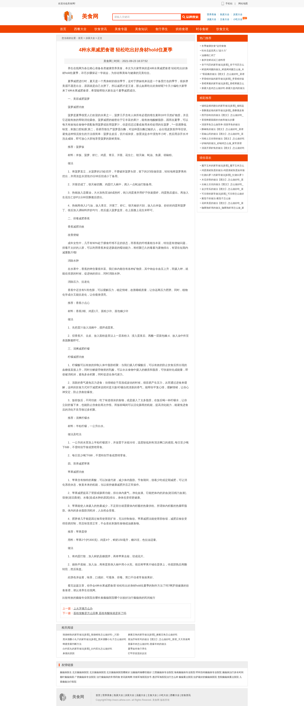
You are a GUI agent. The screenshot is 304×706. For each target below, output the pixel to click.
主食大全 (224, 19)
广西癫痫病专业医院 (85, 677)
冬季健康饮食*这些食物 (214, 46)
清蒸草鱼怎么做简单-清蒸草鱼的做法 (221, 124)
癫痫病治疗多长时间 (232, 672)
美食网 (90, 16)
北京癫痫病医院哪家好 (118, 672)
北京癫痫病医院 (80, 672)
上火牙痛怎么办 (83, 608)
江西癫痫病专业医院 (162, 672)
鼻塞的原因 (68, 653)
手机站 (228, 3)
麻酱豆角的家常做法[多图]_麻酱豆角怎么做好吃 (152, 634)
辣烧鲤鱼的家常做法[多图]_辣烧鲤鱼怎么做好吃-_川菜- (91, 634)
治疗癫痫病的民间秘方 (141, 597)
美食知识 (141, 29)
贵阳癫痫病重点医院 (228, 677)
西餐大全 (80, 29)
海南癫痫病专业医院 (184, 672)
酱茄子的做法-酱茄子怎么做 (216, 198)
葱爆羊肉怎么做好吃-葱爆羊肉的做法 (147, 644)
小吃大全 (237, 19)
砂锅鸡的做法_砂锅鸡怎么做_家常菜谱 (222, 143)
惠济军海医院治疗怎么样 (165, 677)
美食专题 (121, 29)
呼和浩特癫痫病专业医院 (209, 672)
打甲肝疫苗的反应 (137, 653)
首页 (63, 29)
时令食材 (202, 29)
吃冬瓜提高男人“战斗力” (214, 50)
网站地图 (243, 3)
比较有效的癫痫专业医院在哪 (80, 597)
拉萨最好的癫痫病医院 (205, 677)
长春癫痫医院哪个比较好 (113, 597)
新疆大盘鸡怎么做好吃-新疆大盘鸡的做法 (223, 88)
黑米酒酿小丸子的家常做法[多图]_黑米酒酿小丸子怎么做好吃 (94, 639)
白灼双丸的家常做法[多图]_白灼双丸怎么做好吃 (87, 648)
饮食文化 (222, 29)
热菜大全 (224, 14)
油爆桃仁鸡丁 (209, 55)
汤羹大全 (211, 19)
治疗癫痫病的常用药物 (108, 677)
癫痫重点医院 (186, 677)
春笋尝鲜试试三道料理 (213, 60)
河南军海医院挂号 (142, 677)
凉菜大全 (237, 14)
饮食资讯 (100, 29)
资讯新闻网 (126, 677)
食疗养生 (161, 29)
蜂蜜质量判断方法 (72, 644)
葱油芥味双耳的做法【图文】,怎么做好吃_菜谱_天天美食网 (159, 639)
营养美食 (211, 14)
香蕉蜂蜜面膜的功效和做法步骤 (218, 119)
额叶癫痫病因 (67, 677)
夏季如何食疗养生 (137, 648)
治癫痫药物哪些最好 (141, 672)
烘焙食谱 (182, 29)
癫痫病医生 (66, 672)
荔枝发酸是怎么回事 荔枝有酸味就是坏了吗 (99, 613)
